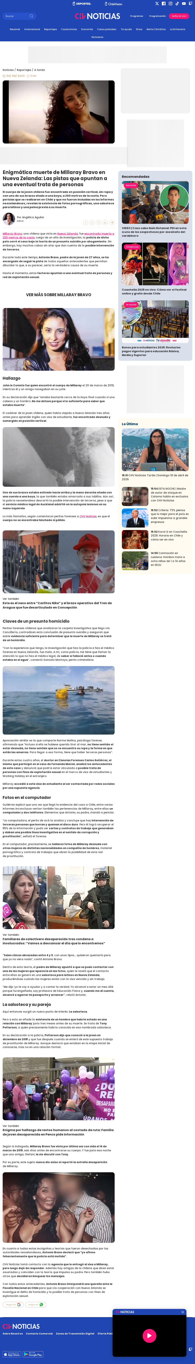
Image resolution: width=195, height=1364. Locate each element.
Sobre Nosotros (13, 1333)
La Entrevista (177, 29)
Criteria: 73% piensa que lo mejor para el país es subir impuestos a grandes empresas (170, 516)
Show (139, 29)
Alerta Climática (156, 29)
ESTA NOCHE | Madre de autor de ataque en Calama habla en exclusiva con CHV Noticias (169, 494)
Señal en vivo (179, 16)
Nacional (15, 29)
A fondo (39, 70)
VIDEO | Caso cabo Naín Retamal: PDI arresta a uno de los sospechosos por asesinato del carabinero (154, 232)
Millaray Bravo (12, 234)
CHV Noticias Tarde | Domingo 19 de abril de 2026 (155, 477)
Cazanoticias (69, 29)
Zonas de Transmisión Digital (75, 1333)
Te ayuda (126, 29)
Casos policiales (106, 29)
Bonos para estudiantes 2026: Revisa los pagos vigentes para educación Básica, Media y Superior (151, 351)
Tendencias (132, 246)
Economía (87, 29)
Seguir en (13, 1305)
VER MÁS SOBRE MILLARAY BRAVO (58, 294)
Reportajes (50, 29)
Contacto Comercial (39, 1333)
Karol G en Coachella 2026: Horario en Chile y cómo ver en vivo (169, 535)
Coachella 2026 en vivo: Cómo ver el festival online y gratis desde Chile (154, 291)
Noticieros (97, 37)
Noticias (8, 70)
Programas (136, 16)
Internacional (32, 29)
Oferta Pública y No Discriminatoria (121, 1333)
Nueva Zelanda (67, 234)
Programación (157, 16)
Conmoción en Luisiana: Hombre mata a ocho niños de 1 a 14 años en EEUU (168, 559)
